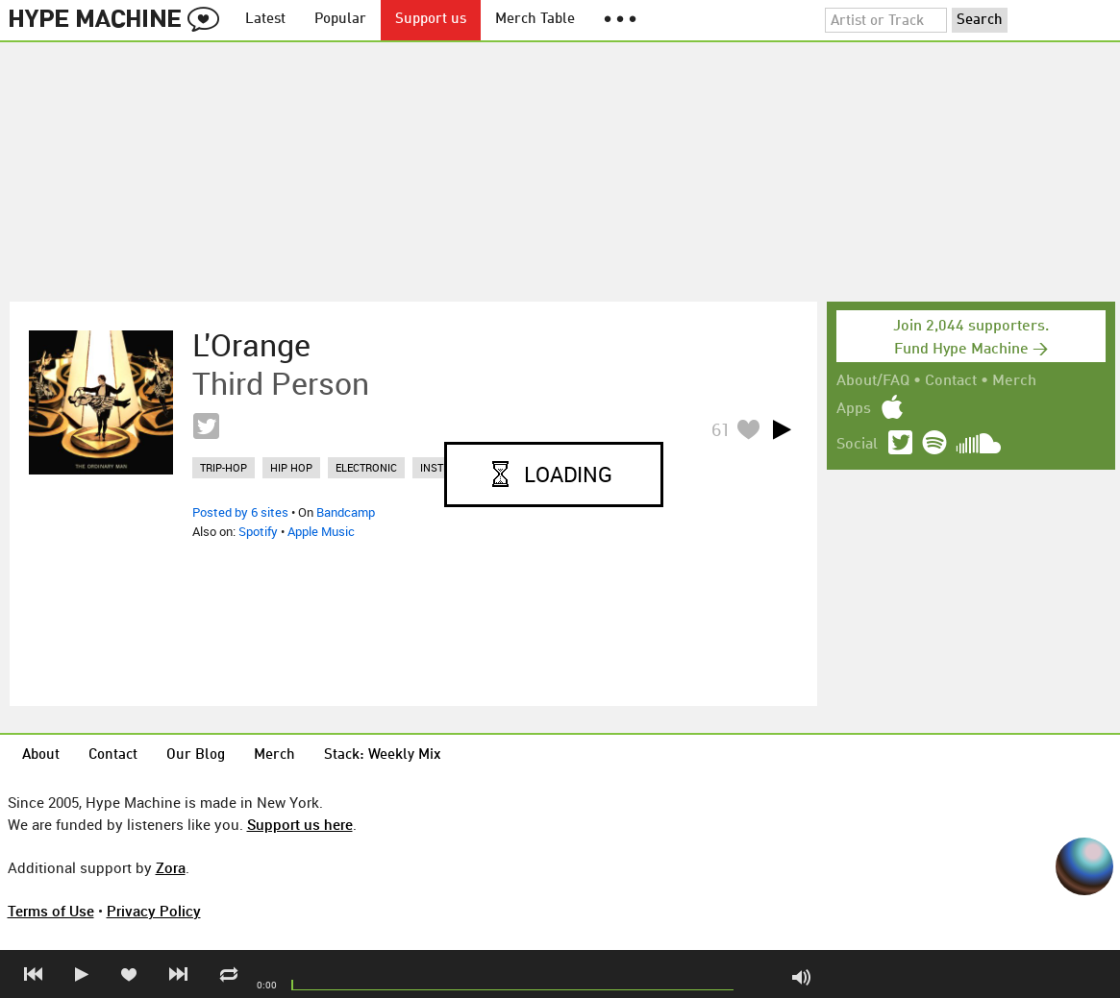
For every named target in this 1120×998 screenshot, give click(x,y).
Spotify (258, 531)
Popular (340, 19)
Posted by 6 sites (240, 512)
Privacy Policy (154, 910)
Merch (1014, 381)
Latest (265, 19)
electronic (366, 467)
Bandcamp (345, 512)
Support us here (300, 824)
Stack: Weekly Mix (382, 755)
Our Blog (195, 755)
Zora (171, 867)
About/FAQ (872, 381)
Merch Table (535, 19)
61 (721, 429)
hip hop (291, 467)
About (41, 755)
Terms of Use (51, 910)
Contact (951, 381)
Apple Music (321, 531)
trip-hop (223, 467)
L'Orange (251, 345)
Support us (430, 19)
